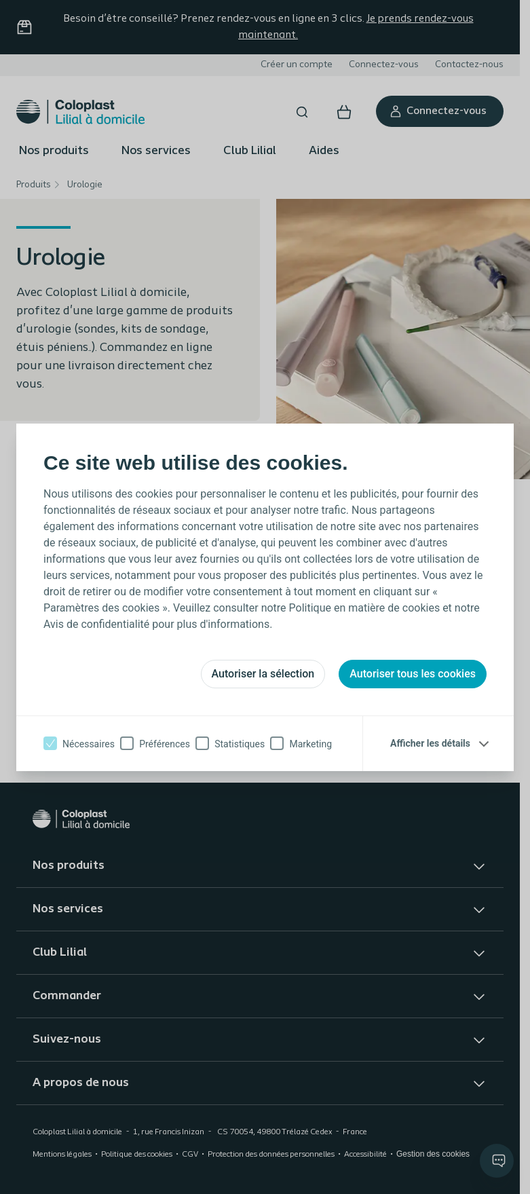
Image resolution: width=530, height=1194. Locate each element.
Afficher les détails (430, 743)
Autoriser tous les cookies (412, 673)
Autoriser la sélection (263, 673)
